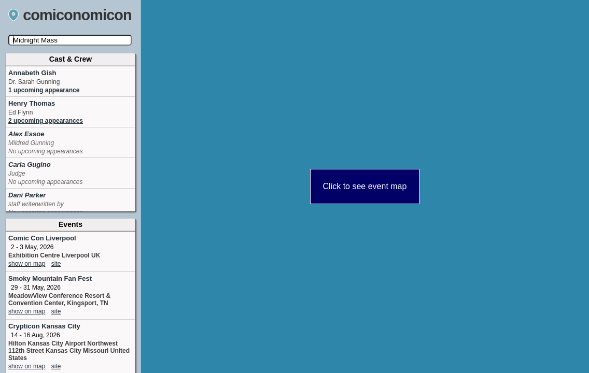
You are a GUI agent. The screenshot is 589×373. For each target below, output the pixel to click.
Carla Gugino (29, 164)
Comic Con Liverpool (42, 238)
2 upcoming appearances (45, 120)
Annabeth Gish (32, 73)
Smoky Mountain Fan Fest (50, 278)
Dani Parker (27, 195)
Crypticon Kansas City (44, 326)
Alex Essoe (26, 134)
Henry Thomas (31, 103)
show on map (26, 263)
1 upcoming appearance (43, 90)
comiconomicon (70, 15)
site (56, 263)
